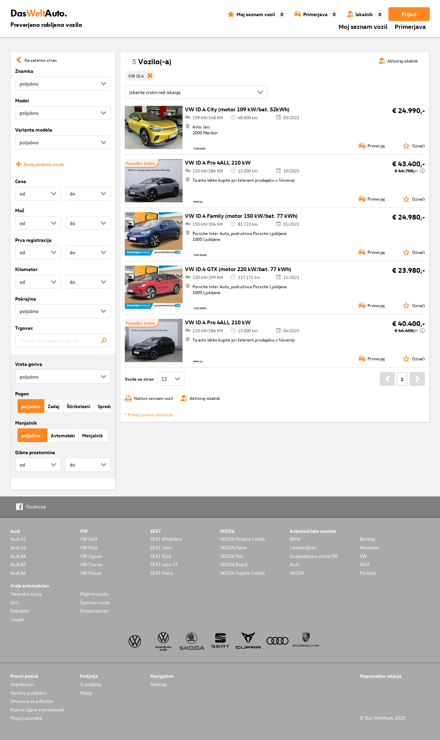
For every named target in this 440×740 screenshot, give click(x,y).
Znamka (24, 71)
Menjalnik (26, 422)
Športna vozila (95, 602)
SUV (14, 602)
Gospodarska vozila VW (314, 556)
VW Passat (91, 573)
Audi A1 (18, 539)
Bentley (367, 539)
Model (22, 100)
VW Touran (91, 564)
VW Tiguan (91, 556)
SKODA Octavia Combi (242, 539)
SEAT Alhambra (166, 539)
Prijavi (409, 14)
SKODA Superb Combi (242, 573)
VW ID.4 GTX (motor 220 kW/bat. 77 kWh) (238, 269)
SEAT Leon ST (164, 564)
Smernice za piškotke (31, 701)
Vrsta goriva (28, 364)
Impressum (22, 684)
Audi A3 (18, 547)
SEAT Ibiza (160, 556)
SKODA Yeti (231, 556)
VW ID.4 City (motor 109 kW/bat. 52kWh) (237, 109)
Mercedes (369, 547)
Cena (20, 181)
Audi (294, 564)
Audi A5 (18, 564)
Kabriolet (19, 610)
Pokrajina (25, 298)
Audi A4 (18, 556)
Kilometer (26, 269)
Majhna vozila (94, 594)
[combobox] (63, 340)
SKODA (297, 573)
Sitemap (158, 684)
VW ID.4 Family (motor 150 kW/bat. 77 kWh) (241, 215)
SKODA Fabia (233, 547)
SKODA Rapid (234, 564)
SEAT (365, 564)
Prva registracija (33, 240)
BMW (295, 539)
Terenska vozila (26, 594)
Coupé (17, 619)
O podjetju (91, 684)
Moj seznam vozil (363, 26)
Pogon (22, 393)
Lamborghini (303, 547)
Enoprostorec (94, 610)
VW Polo (89, 547)
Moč (19, 210)
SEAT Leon (161, 547)
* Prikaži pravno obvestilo (149, 414)
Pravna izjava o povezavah (37, 709)
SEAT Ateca (161, 573)
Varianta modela (33, 129)
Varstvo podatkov (28, 692)
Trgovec (24, 328)
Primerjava (410, 26)
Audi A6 (18, 573)
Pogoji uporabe (26, 718)
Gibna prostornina (35, 452)
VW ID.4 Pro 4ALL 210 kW (218, 162)
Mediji (86, 692)
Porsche (368, 573)
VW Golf (88, 539)
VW (363, 556)
